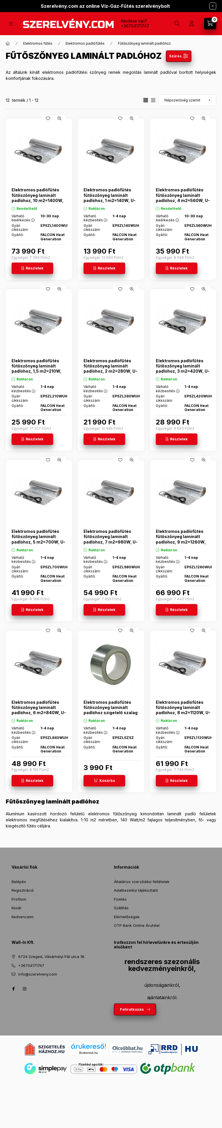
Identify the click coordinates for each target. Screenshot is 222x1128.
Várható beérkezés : (23, 218)
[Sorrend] (187, 100)
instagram (25, 989)
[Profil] (191, 23)
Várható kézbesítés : (96, 218)
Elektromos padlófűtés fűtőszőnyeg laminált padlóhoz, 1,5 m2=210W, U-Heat (37, 368)
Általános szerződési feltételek (141, 881)
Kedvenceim (23, 916)
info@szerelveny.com (37, 974)
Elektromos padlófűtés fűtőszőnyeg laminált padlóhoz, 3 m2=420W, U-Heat (183, 368)
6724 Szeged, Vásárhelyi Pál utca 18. (51, 956)
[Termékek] (11, 23)
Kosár (17, 908)
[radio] (153, 100)
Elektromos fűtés (37, 43)
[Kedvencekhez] (48, 118)
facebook (13, 989)
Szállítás (121, 908)
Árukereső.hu (88, 1053)
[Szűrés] (178, 56)
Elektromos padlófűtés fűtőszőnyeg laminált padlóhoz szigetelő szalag (111, 707)
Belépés (19, 881)
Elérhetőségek (127, 916)
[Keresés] (177, 23)
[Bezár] (212, 6)
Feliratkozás (132, 1009)
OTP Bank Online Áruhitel (137, 925)
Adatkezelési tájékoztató (136, 890)
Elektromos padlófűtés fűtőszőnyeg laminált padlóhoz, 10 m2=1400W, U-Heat (38, 197)
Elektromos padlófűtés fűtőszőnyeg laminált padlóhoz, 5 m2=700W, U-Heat (38, 539)
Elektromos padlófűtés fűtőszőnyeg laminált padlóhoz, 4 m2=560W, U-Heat (183, 197)
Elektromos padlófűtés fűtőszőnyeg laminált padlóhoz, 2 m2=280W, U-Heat (110, 368)
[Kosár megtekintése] (210, 23)
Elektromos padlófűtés (85, 43)
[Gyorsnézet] (59, 118)
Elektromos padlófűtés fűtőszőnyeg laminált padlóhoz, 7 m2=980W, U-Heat (111, 539)
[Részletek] (32, 268)
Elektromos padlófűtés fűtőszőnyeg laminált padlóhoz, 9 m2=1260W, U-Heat (181, 539)
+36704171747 (135, 25)
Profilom (19, 899)
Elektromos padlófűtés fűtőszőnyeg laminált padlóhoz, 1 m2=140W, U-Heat (110, 197)
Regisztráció (23, 890)
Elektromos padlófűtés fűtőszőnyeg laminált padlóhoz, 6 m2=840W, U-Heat (39, 710)
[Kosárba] (104, 780)
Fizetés (120, 899)
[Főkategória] (8, 43)
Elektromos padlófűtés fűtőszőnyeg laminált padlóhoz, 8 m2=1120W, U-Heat (183, 710)
